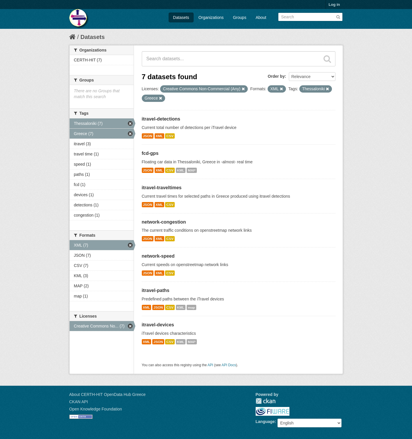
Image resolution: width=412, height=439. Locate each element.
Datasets (181, 17)
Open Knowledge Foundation (95, 409)
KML (181, 170)
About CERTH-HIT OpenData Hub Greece (107, 394)
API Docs (229, 365)
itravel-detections (161, 118)
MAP (191, 170)
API (210, 365)
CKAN (265, 401)
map (191, 307)
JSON (147, 136)
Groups (239, 17)
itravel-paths (155, 290)
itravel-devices (158, 324)
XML (159, 136)
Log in (334, 4)
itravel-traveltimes (162, 187)
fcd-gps (150, 153)
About (261, 17)
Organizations (211, 17)
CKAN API (78, 401)
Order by (276, 76)
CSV (169, 136)
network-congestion (164, 222)
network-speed (158, 256)
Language (265, 421)
